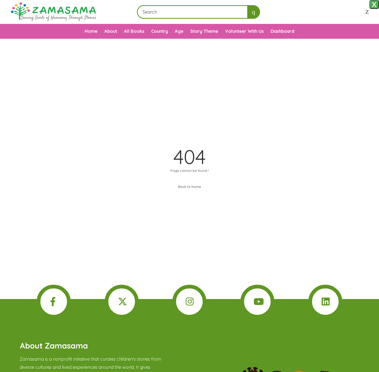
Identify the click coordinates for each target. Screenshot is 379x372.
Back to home (189, 186)
